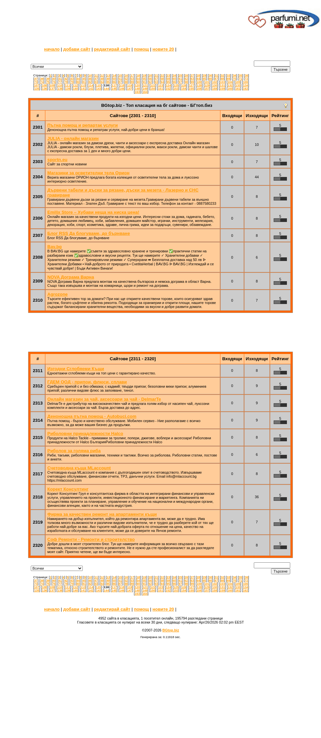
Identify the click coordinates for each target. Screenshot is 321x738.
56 (150, 78)
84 (102, 82)
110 (60, 85)
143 (98, 88)
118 (122, 85)
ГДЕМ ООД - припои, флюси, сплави (87, 381)
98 (186, 82)
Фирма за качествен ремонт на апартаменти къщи (102, 514)
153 (176, 88)
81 (84, 82)
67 (216, 78)
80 (78, 82)
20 (150, 75)
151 (160, 88)
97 (180, 82)
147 (129, 88)
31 (216, 75)
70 (234, 78)
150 (153, 88)
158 (214, 88)
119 (129, 85)
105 (238, 82)
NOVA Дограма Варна (70, 277)
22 (162, 75)
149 (145, 88)
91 (144, 82)
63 (192, 78)
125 (176, 85)
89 (132, 82)
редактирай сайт (112, 49)
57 (156, 78)
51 (120, 78)
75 (48, 82)
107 (36, 85)
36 (246, 75)
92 (150, 82)
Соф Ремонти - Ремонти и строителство (91, 539)
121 (145, 85)
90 (138, 82)
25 (180, 75)
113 (83, 85)
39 (48, 78)
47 (96, 78)
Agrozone (57, 294)
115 (98, 85)
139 (67, 88)
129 (207, 85)
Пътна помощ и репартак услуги (82, 125)
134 (246, 85)
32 (222, 75)
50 (114, 78)
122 (153, 85)
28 (198, 75)
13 (108, 75)
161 (238, 88)
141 (83, 88)
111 (67, 85)
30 (210, 75)
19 (144, 75)
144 (106, 88)
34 (234, 75)
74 (42, 82)
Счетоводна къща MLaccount (79, 467)
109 (52, 85)
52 (126, 78)
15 (120, 75)
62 (186, 78)
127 (191, 85)
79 (71, 82)
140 (75, 88)
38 (41, 78)
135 (36, 88)
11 (96, 75)
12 (102, 75)
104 (230, 82)
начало (52, 49)
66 (210, 78)
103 (222, 82)
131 (222, 85)
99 (192, 82)
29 (204, 75)
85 (108, 82)
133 (238, 85)
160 (230, 88)
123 (160, 85)
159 (222, 88)
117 (114, 85)
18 (138, 75)
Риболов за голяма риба (74, 450)
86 (114, 82)
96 (174, 82)
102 (214, 82)
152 (168, 88)
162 (245, 88)
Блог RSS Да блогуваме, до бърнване (88, 233)
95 (168, 82)
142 (91, 88)
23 (168, 75)
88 (126, 82)
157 (206, 88)
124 (168, 85)
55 (144, 78)
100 (199, 82)
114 (90, 85)
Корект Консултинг (68, 489)
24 (174, 75)
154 (183, 88)
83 (96, 82)
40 (54, 78)
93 (156, 82)
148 (137, 88)
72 (246, 78)
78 (66, 82)
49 (108, 78)
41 (60, 78)
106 (245, 82)
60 (174, 78)
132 (230, 85)
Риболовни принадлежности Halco (85, 433)
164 (145, 92)
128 (199, 85)
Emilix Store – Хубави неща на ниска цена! (93, 212)
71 (240, 78)
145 (114, 88)
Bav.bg (54, 246)
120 (137, 85)
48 (102, 78)
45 (84, 78)
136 (44, 88)
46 (90, 78)
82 (90, 82)
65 (204, 78)
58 (162, 78)
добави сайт (76, 49)
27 (192, 75)
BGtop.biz (170, 630)
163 (137, 92)
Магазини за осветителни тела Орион (88, 172)
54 (138, 78)
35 (240, 75)
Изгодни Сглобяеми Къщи (75, 368)
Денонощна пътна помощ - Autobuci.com (91, 416)
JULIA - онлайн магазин (73, 138)
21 (156, 75)
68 (222, 78)
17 (132, 75)
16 (126, 75)
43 (71, 78)
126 (184, 85)
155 (191, 88)
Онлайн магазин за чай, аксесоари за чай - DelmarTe (104, 399)
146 (121, 88)
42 (66, 78)
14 (114, 75)
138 (60, 88)
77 (60, 82)
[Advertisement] (123, 18)
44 (78, 78)
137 (52, 88)
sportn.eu (57, 159)
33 (228, 75)
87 (120, 82)
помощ (141, 49)
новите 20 (163, 49)
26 (186, 75)
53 (132, 78)
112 (75, 85)
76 (54, 82)
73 (35, 82)
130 (214, 85)
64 (198, 78)
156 (199, 88)
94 (162, 82)
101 (206, 82)
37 (35, 78)
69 (228, 78)
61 (180, 78)
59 (168, 78)
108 (44, 85)
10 (90, 75)
